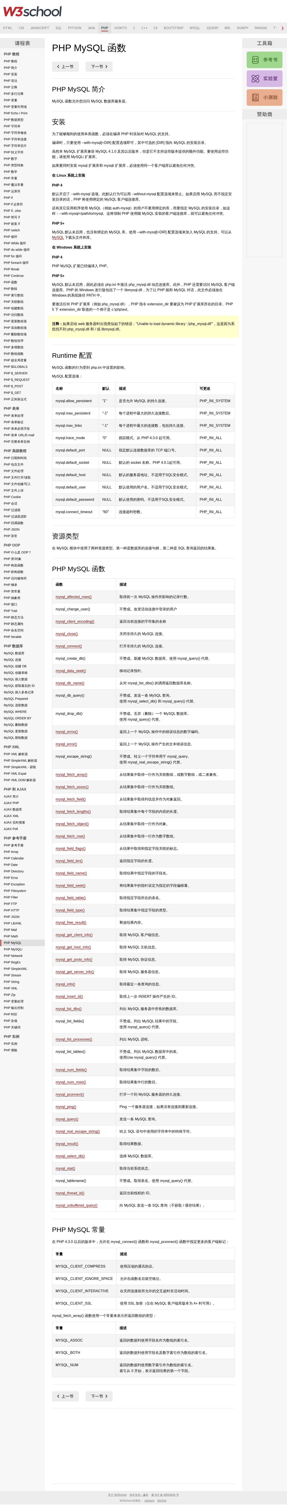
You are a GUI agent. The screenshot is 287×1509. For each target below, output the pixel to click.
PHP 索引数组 (14, 295)
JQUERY (213, 28)
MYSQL (196, 28)
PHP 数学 (10, 171)
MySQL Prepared (16, 698)
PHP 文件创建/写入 (17, 484)
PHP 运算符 (12, 191)
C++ (145, 28)
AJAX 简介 (11, 796)
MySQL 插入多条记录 (19, 692)
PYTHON (75, 28)
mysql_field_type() (70, 910)
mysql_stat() (65, 1168)
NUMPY (244, 28)
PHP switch (12, 230)
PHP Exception (14, 884)
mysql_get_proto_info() (74, 959)
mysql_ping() (66, 1107)
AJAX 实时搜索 (14, 822)
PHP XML (10, 988)
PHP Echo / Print (15, 113)
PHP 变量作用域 (15, 106)
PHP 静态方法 (14, 617)
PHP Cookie (12, 497)
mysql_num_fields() (71, 1070)
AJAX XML (11, 816)
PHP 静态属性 (14, 624)
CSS (21, 28)
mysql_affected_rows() (74, 597)
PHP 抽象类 (12, 598)
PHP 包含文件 (14, 464)
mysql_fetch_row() (70, 836)
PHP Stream (12, 975)
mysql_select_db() (70, 1156)
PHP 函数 (10, 282)
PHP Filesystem (15, 891)
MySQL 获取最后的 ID (19, 685)
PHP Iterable (13, 637)
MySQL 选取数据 (16, 705)
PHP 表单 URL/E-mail (19, 435)
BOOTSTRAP (175, 28)
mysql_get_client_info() (74, 935)
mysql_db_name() (70, 683)
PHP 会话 (10, 503)
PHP (105, 28)
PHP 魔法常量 (14, 184)
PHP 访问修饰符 (15, 578)
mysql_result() (67, 1144)
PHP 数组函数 (14, 354)
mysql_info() (65, 984)
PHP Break (11, 269)
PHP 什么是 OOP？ (17, 552)
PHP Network (13, 956)
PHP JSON (12, 529)
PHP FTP (10, 904)
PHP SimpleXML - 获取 (20, 767)
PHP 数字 (10, 158)
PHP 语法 (10, 80)
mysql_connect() (69, 646)
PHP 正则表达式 (15, 399)
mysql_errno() (67, 732)
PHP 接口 (10, 604)
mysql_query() (67, 1119)
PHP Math (11, 936)
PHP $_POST (13, 386)
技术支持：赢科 (139, 1494)
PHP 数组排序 (14, 341)
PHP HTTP (11, 910)
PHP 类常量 (12, 591)
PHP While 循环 (15, 243)
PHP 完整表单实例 (17, 441)
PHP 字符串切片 (15, 145)
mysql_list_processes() (74, 1039)
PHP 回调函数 (14, 523)
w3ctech (149, 1500)
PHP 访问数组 (14, 315)
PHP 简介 (10, 67)
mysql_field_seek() (70, 885)
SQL (59, 28)
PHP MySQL (13, 943)
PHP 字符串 (12, 126)
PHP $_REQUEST (17, 380)
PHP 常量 (10, 178)
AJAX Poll (11, 829)
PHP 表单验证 (14, 422)
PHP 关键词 (12, 1027)
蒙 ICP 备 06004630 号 (165, 1494)
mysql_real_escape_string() (78, 1131)
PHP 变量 (10, 100)
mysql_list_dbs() (69, 1009)
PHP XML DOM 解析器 (20, 780)
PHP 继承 (10, 585)
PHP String (11, 982)
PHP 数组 (10, 289)
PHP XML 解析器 (16, 754)
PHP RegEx (12, 962)
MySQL (58, 237)
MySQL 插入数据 (16, 679)
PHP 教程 (10, 61)
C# (157, 28)
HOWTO (121, 28)
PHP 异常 (10, 536)
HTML (7, 28)
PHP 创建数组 (14, 308)
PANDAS (262, 28)
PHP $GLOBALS (16, 367)
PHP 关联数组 (14, 302)
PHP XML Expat (15, 773)
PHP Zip (9, 995)
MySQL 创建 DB (15, 666)
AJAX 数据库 (13, 809)
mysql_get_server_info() (75, 972)
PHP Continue (14, 276)
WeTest (161, 1500)
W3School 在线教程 (32, 11)
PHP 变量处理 (14, 1001)
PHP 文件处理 (14, 471)
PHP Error (11, 878)
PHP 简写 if (12, 217)
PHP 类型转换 (14, 165)
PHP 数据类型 (14, 119)
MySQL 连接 (12, 659)
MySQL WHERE (15, 711)
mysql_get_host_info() (73, 947)
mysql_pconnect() (70, 1094)
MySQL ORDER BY (17, 718)
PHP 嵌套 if (12, 223)
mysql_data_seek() (71, 671)
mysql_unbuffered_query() (76, 1205)
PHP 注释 (10, 87)
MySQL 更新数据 (16, 731)
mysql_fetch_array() (71, 774)
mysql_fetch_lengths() (73, 811)
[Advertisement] (143, 1445)
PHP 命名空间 (14, 630)
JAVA (92, 28)
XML (229, 28)
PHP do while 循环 (17, 250)
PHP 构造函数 (14, 565)
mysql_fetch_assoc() (72, 787)
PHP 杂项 (10, 1021)
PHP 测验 (10, 1050)
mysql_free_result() (71, 922)
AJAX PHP (11, 803)
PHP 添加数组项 (15, 328)
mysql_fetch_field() (71, 799)
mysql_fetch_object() (72, 824)
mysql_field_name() (71, 873)
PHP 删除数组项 (15, 334)
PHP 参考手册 (14, 845)
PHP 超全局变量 (15, 360)
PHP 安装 (10, 74)
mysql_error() (66, 744)
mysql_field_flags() (70, 848)
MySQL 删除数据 (16, 724)
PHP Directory (14, 871)
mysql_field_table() (71, 898)
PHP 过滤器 (12, 510)
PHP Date (11, 865)
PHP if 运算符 (13, 204)
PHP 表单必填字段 (17, 428)
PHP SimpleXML (15, 969)
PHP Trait (10, 611)
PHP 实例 (10, 1043)
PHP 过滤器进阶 (15, 516)
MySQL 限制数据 (16, 737)
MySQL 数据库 (14, 653)
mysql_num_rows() (71, 1082)
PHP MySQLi (13, 949)
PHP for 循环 (13, 256)
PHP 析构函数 (14, 572)
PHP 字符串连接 (15, 139)
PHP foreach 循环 (16, 263)
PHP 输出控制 (14, 1008)
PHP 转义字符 (14, 152)
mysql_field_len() (69, 861)
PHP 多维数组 (14, 347)
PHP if (8, 197)
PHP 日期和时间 (15, 458)
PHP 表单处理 (14, 415)
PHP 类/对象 (12, 559)
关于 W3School (117, 1494)
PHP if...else (12, 210)
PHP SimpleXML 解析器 (20, 760)
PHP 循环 (10, 236)
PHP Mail (10, 930)
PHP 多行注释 (14, 93)
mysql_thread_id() (70, 1193)
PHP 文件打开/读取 (17, 477)
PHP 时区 (10, 1014)
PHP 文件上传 (14, 490)
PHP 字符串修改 (15, 132)
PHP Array (11, 852)
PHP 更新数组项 (15, 321)
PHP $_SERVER (15, 373)
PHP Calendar (14, 858)
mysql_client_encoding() (75, 621)
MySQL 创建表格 (16, 672)
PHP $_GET (12, 393)
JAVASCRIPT (40, 28)
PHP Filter (11, 897)
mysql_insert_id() (69, 996)
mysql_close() (67, 634)
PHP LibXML (13, 923)
